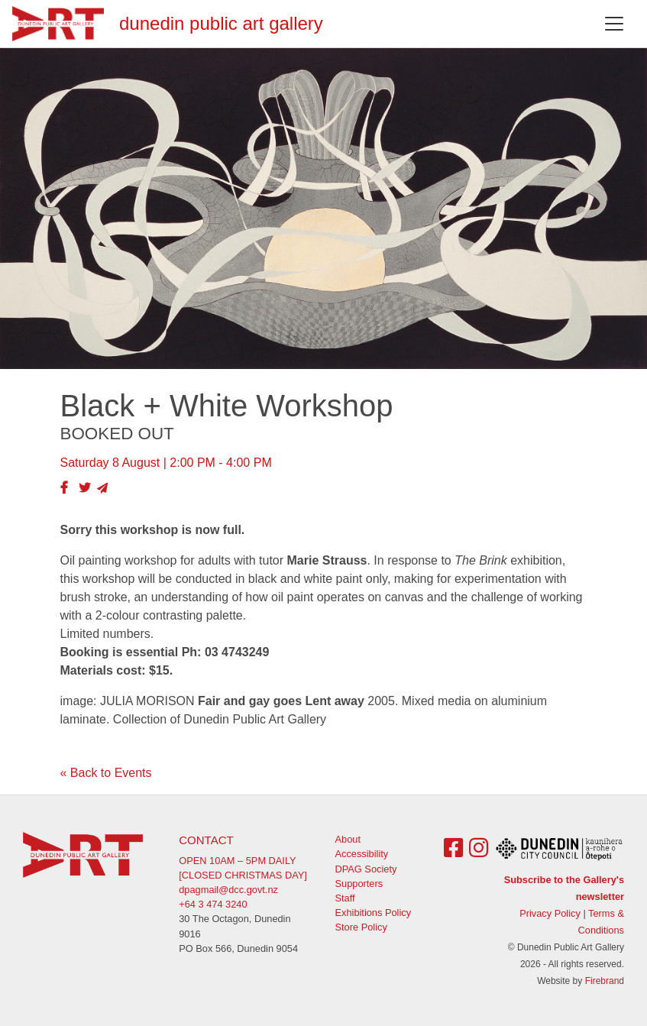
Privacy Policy (550, 913)
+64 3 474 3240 (213, 904)
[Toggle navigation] (614, 23)
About (348, 839)
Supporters (359, 883)
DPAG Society (366, 869)
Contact (206, 839)
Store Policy (361, 927)
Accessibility (362, 853)
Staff (345, 898)
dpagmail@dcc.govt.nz (228, 889)
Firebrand (604, 981)
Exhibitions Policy (373, 912)
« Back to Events (106, 772)
